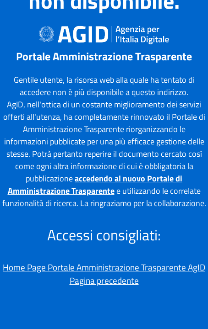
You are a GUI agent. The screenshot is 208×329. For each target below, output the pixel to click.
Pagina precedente (104, 280)
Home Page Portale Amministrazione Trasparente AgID (104, 267)
